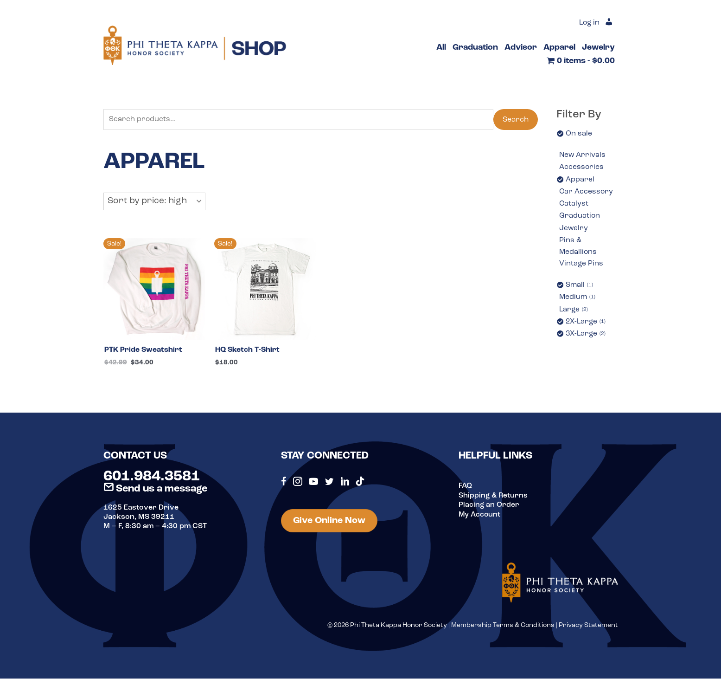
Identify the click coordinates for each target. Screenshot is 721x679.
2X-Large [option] (586, 325)
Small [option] (579, 288)
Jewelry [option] (573, 229)
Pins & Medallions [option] (578, 248)
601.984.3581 (151, 477)
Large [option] (574, 313)
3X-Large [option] (586, 337)
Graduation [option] (579, 217)
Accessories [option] (581, 167)
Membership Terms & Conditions (503, 625)
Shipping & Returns (494, 496)
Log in (589, 23)
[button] (154, 202)
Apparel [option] (580, 180)
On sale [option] (579, 133)
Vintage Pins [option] (581, 266)
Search (516, 119)
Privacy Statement (588, 625)
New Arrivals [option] (582, 155)
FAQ (465, 487)
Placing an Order (489, 505)
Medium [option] (577, 300)
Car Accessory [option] (586, 192)
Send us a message (155, 489)
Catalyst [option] (574, 204)
